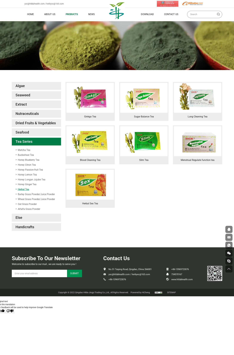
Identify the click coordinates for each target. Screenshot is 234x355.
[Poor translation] (10, 311)
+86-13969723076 (117, 279)
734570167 (176, 274)
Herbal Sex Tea (90, 203)
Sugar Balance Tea (144, 116)
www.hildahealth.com (182, 279)
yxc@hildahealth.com (34, 4)
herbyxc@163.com (55, 4)
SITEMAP (171, 292)
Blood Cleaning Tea (90, 160)
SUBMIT (74, 273)
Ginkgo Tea (90, 116)
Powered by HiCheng (140, 292)
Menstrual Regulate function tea (197, 160)
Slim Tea (143, 160)
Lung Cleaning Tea (197, 116)
